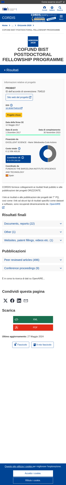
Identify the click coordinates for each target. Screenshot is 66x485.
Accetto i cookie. (33, 473)
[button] (52, 8)
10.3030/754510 (13, 108)
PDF (35, 327)
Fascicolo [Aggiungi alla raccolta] (21, 344)
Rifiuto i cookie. (33, 480)
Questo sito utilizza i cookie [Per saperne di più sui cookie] (18, 466)
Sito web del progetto (20, 96)
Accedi (44, 8)
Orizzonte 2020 (24, 25)
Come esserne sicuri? (53, 2)
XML (35, 319)
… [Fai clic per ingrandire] (13, 25)
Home (5, 25)
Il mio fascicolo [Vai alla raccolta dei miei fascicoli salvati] (42, 344)
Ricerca (60, 8)
